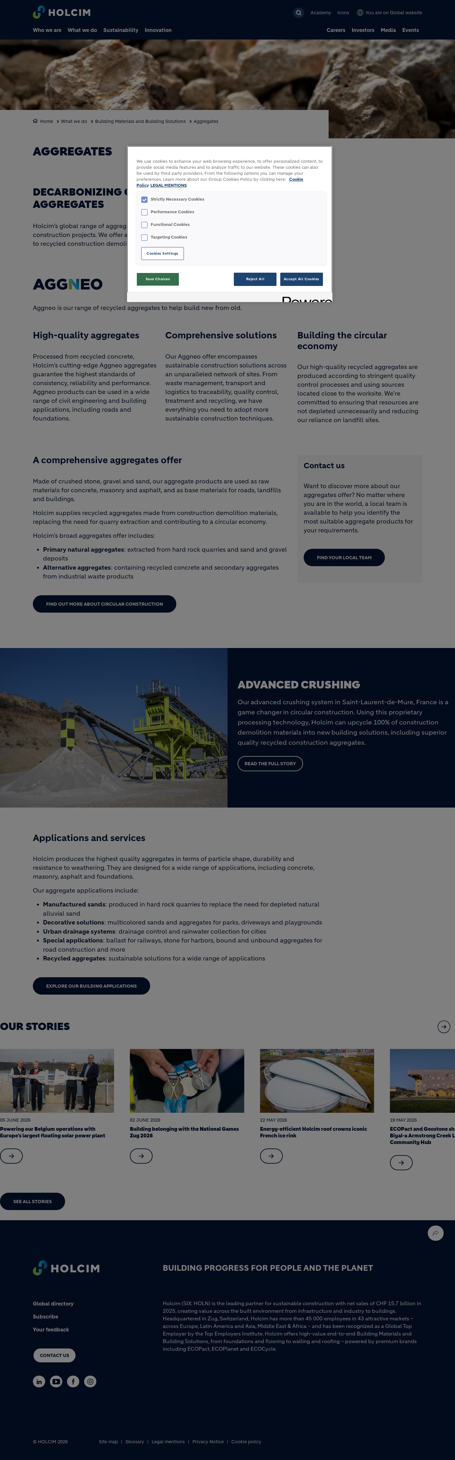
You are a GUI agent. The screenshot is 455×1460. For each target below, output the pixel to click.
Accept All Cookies (301, 279)
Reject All (255, 279)
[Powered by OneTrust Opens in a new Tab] (305, 298)
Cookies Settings (163, 253)
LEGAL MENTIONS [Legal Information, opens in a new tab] (168, 185)
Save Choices (158, 279)
